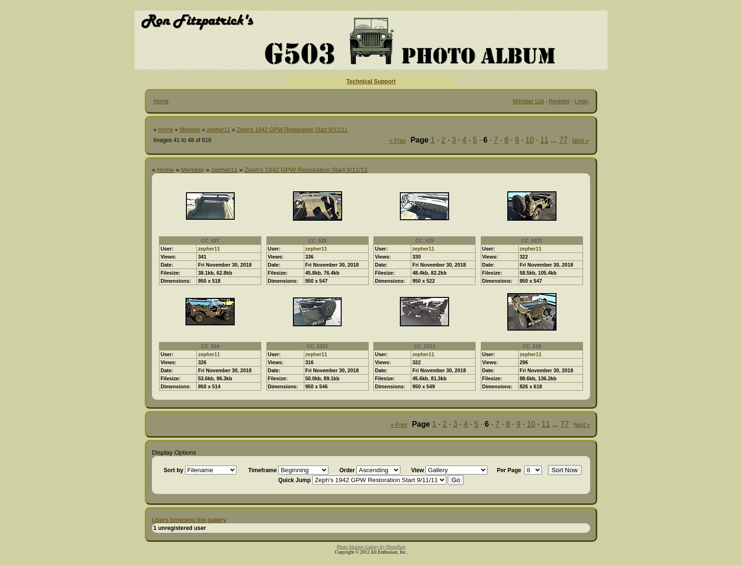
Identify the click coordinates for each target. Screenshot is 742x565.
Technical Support (371, 81)
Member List (528, 101)
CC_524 (210, 346)
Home (160, 101)
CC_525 (424, 240)
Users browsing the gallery (189, 519)
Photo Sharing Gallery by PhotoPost (370, 546)
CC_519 (531, 346)
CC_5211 (424, 346)
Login (581, 101)
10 (529, 140)
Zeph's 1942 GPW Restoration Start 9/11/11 (292, 129)
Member (189, 129)
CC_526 (317, 240)
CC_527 (210, 240)
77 (563, 140)
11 (544, 140)
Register (559, 101)
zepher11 (218, 129)
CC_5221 (317, 346)
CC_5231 (531, 240)
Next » (580, 140)
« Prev (397, 140)
